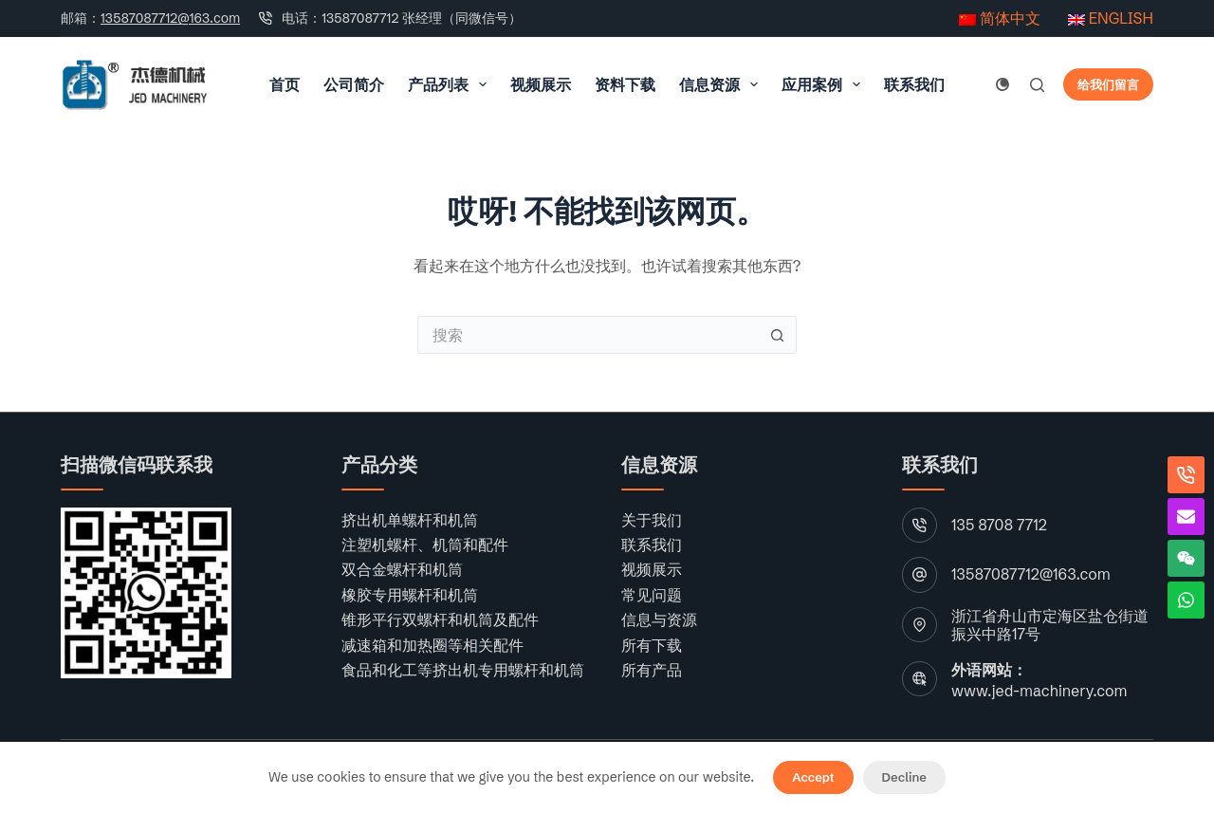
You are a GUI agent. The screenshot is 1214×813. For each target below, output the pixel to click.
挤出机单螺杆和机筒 (409, 519)
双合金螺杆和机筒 (402, 569)
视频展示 (540, 84)
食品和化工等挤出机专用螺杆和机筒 (462, 669)
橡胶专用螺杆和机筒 (409, 594)
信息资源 (722, 84)
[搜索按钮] (778, 335)
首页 (284, 84)
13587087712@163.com (170, 18)
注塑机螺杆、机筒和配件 (424, 544)
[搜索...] (588, 335)
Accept (813, 777)
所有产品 (651, 669)
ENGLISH (1110, 18)
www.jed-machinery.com (1039, 690)
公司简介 (353, 84)
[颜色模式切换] (1002, 84)
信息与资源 (659, 619)
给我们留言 (1108, 84)
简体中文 (999, 18)
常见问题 (651, 594)
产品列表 (451, 84)
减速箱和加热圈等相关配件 (432, 645)
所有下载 (651, 645)
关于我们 (651, 519)
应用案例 (825, 84)
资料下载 (625, 84)
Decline (904, 777)
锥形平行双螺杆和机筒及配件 (440, 619)
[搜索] (1037, 85)
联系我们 (914, 84)
